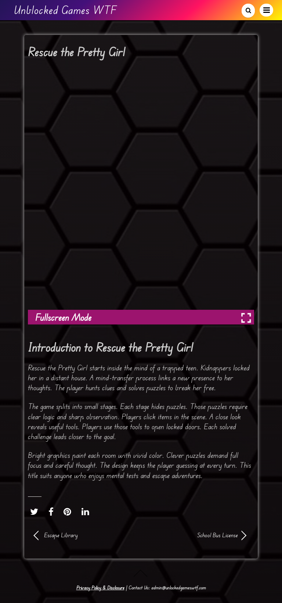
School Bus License (192, 535)
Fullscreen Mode (63, 317)
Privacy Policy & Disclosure (100, 588)
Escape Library (61, 535)
